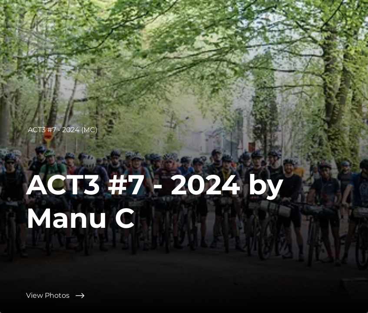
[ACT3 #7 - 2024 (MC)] (63, 130)
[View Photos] (197, 296)
